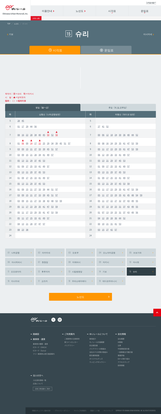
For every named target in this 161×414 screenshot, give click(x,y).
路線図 (36, 333)
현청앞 (50, 262)
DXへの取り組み (124, 358)
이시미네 (148, 34)
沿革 (119, 345)
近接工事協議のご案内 (42, 389)
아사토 (141, 262)
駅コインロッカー (71, 342)
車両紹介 (92, 339)
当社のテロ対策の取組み (98, 352)
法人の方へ (38, 375)
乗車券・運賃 (39, 339)
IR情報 (120, 342)
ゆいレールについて (98, 333)
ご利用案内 (69, 333)
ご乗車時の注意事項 (71, 339)
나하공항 (20, 252)
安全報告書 (93, 345)
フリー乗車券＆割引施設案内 (44, 354)
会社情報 (122, 333)
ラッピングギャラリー (97, 362)
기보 (10, 34)
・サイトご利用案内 (79, 411)
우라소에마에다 (80, 281)
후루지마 (50, 271)
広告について (38, 383)
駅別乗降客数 (94, 355)
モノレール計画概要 (96, 342)
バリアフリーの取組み (97, 348)
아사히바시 (20, 262)
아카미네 (50, 252)
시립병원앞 (80, 271)
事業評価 (121, 355)
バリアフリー (69, 345)
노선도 (93, 297)
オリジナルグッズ (96, 358)
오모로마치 (20, 271)
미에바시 (80, 262)
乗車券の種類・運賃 (40, 344)
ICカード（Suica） (40, 350)
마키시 (111, 262)
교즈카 (50, 281)
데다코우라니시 (111, 281)
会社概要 (121, 339)
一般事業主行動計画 (125, 352)
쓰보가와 (141, 252)
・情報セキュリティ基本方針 (41, 411)
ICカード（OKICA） (40, 347)
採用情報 (121, 365)
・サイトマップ (107, 411)
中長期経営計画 (123, 348)
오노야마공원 (111, 252)
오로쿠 (80, 252)
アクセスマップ (123, 362)
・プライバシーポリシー (61, 411)
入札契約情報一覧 (39, 380)
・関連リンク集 (94, 411)
